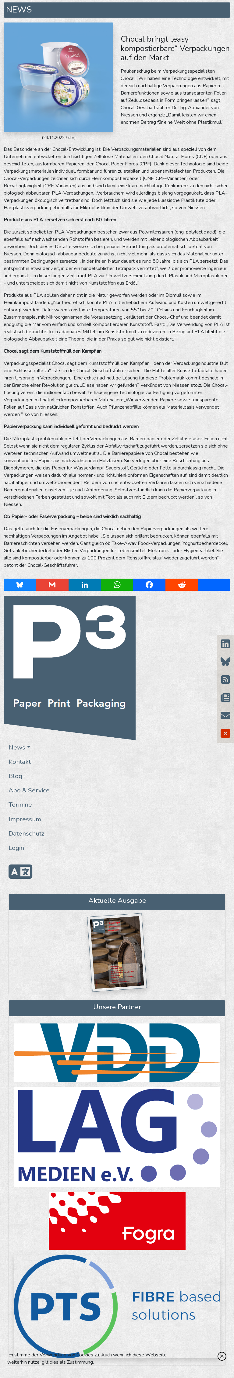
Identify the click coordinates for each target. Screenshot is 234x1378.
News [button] (17, 747)
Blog (15, 776)
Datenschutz (26, 833)
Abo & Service (29, 790)
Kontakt (20, 761)
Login (16, 847)
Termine (20, 804)
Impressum (25, 819)
